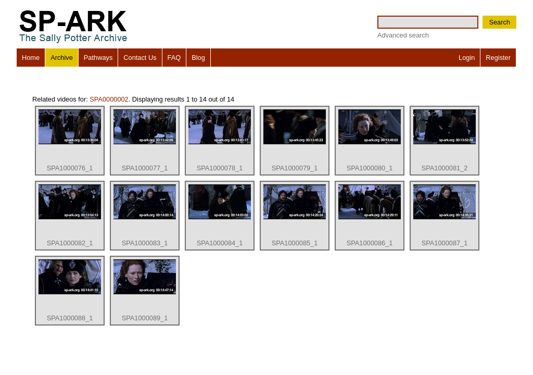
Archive (61, 57)
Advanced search (403, 35)
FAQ (174, 57)
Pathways (98, 57)
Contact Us (139, 57)
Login (467, 57)
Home (31, 57)
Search (499, 22)
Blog (198, 57)
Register (498, 57)
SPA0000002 (109, 99)
